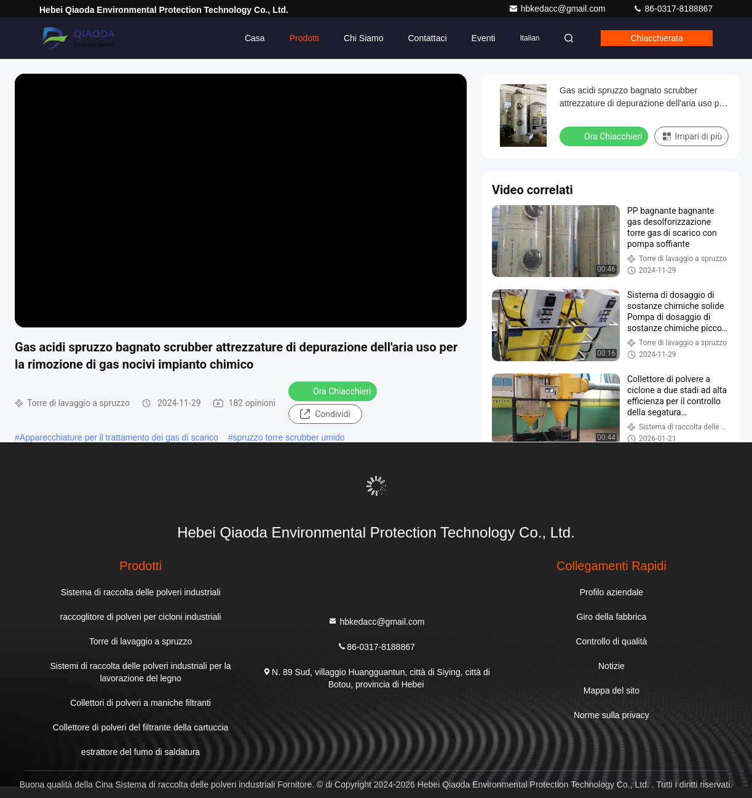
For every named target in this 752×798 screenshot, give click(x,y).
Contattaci (427, 38)
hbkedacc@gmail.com (558, 9)
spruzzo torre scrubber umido (289, 437)
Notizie (611, 666)
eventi (483, 38)
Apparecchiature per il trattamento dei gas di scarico (119, 437)
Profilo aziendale (612, 592)
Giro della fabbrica (612, 617)
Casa (255, 38)
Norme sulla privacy (611, 715)
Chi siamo (364, 38)
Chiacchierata (656, 38)
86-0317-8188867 (673, 9)
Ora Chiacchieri (334, 391)
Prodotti (304, 38)
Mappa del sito (611, 690)
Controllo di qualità (611, 641)
